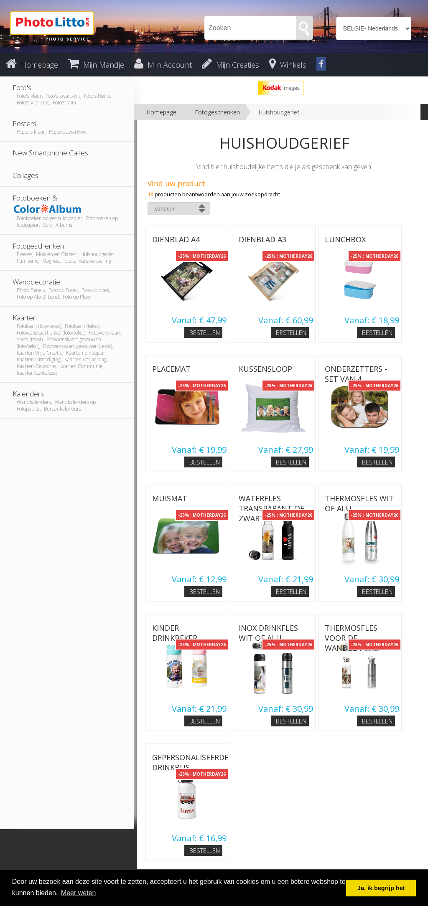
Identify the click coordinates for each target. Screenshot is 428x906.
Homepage (161, 112)
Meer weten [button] (78, 892)
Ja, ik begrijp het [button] (381, 888)
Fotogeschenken (217, 112)
